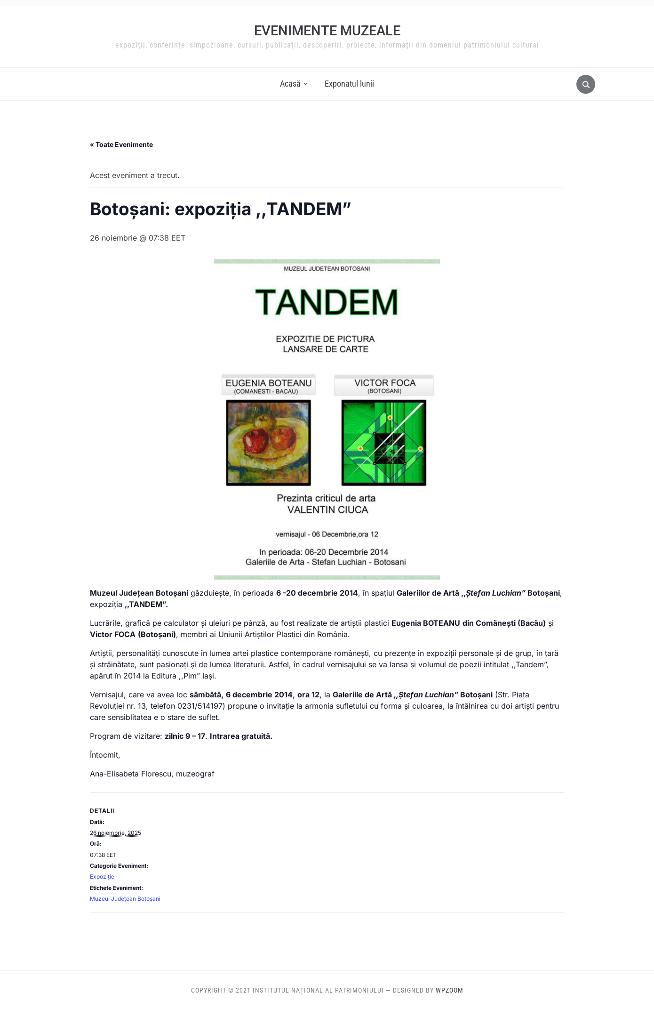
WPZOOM (449, 990)
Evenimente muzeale (327, 31)
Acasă (290, 84)
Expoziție (102, 876)
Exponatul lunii (349, 84)
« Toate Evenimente (121, 144)
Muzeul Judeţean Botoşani (125, 898)
